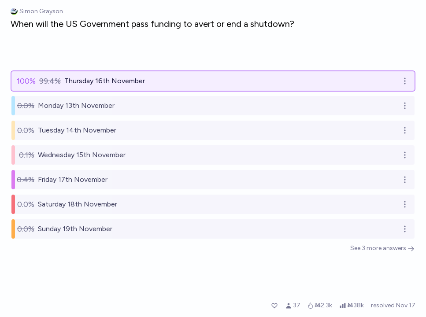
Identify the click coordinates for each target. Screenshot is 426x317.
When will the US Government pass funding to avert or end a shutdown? (152, 23)
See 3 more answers (382, 248)
